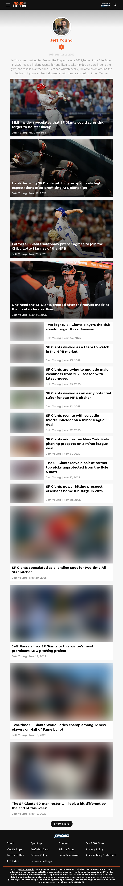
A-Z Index (13, 861)
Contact (64, 843)
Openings (36, 843)
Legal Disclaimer (69, 855)
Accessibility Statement (101, 855)
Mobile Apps (14, 849)
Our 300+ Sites (95, 843)
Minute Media (26, 869)
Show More (61, 823)
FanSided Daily (39, 849)
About (10, 843)
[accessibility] (115, 5)
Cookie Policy (39, 855)
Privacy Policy (94, 849)
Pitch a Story (67, 849)
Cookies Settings (41, 861)
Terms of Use (15, 855)
